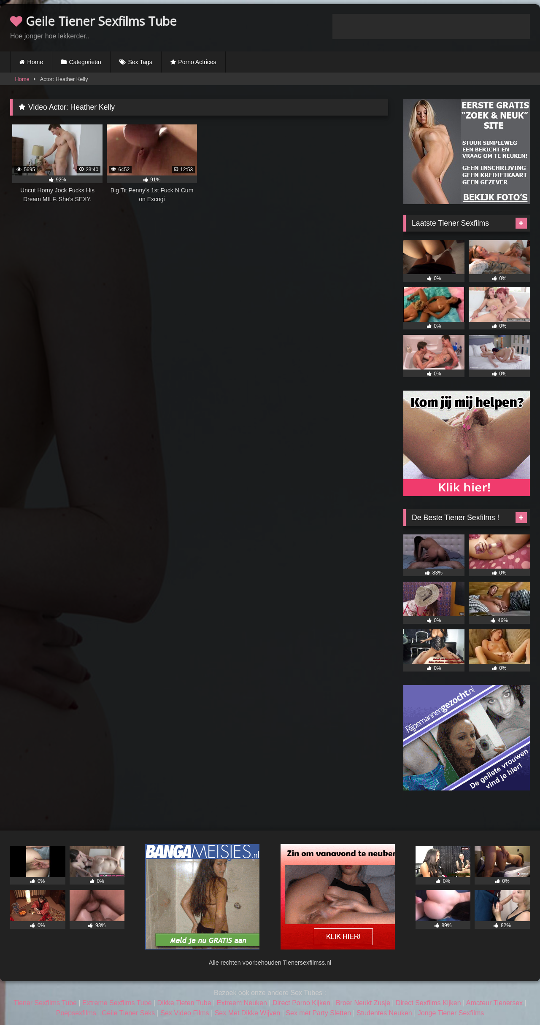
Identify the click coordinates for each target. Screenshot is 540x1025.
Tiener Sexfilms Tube (45, 1002)
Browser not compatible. (431, 26)
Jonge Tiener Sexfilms (451, 1013)
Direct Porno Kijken (301, 1002)
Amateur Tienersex (494, 1002)
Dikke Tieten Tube (184, 1002)
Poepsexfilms (76, 1013)
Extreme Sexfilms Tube (117, 1002)
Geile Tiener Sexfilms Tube (93, 21)
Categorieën (85, 62)
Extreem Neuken (242, 1002)
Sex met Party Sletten (318, 1013)
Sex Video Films (184, 1013)
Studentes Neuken (384, 1013)
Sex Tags (140, 62)
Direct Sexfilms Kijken (428, 1002)
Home (35, 62)
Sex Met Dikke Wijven (248, 1013)
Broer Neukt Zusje (363, 1002)
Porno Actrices (197, 62)
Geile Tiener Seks (128, 1013)
